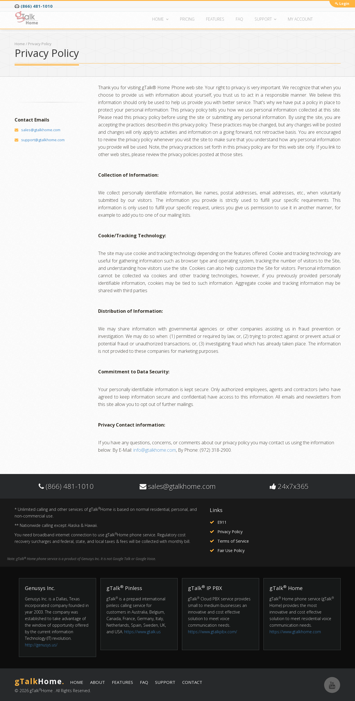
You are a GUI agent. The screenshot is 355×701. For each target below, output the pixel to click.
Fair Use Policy (231, 550)
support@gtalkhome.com (43, 139)
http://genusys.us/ (41, 645)
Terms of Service (233, 541)
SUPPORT (165, 682)
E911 (222, 522)
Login (342, 3)
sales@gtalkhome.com (40, 129)
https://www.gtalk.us (142, 631)
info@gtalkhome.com (154, 450)
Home (20, 43)
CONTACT (192, 682)
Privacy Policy (230, 531)
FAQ (144, 682)
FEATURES (122, 682)
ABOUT (97, 682)
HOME (76, 682)
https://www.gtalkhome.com (295, 631)
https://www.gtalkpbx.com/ (212, 631)
